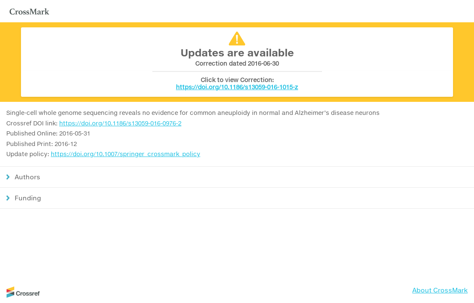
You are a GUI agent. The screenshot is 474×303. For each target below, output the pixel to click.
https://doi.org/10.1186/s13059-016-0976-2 (120, 123)
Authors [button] (27, 177)
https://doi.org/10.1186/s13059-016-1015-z (237, 86)
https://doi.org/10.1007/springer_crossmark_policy (125, 153)
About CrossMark (440, 290)
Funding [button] (28, 198)
